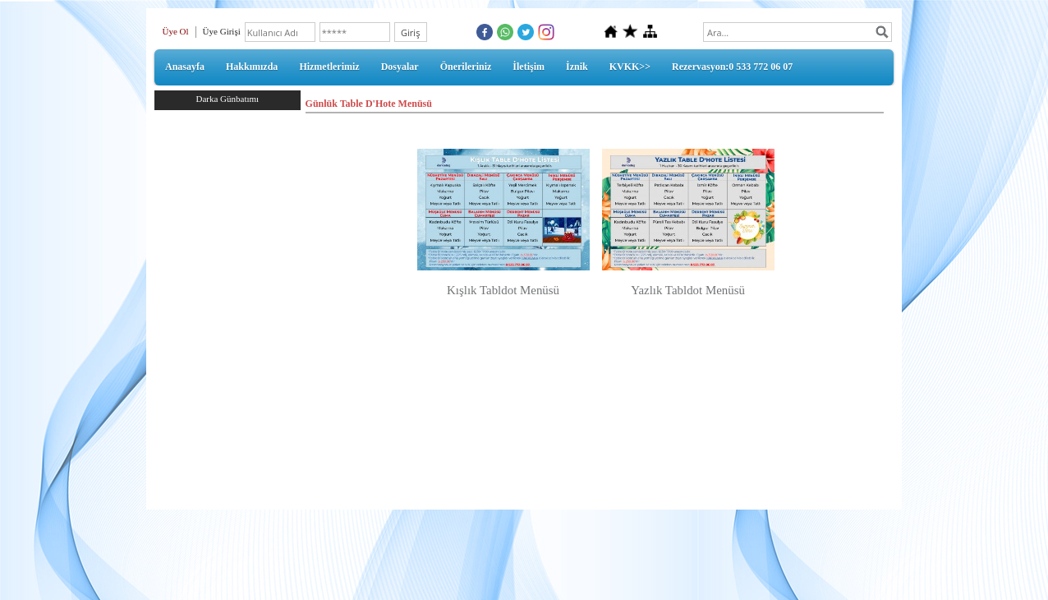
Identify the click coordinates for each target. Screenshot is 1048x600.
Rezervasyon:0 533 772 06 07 (732, 66)
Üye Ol (176, 31)
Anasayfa (185, 66)
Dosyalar (400, 66)
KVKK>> (629, 66)
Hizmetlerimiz (329, 66)
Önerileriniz (466, 66)
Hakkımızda (252, 66)
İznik (577, 66)
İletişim (529, 66)
